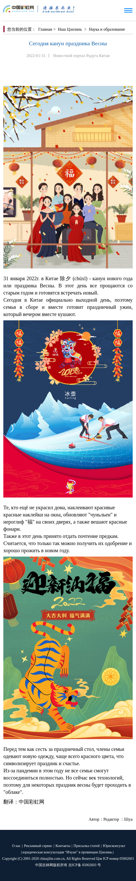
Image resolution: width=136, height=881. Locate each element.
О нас (16, 846)
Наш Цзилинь (70, 29)
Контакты (63, 846)
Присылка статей (87, 846)
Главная (45, 29)
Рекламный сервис (38, 846)
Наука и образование (107, 29)
